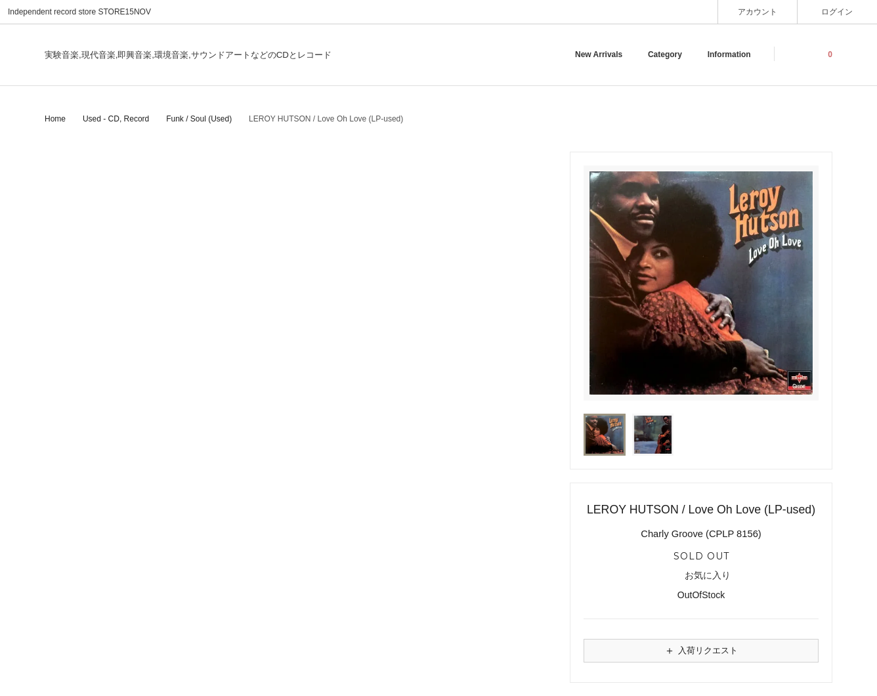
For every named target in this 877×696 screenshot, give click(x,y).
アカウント (758, 11)
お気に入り (701, 576)
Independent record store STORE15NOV (79, 11)
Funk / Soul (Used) (199, 118)
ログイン (837, 11)
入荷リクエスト (701, 651)
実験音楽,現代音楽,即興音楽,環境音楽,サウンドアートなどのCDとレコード (188, 55)
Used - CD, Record (116, 118)
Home (55, 118)
